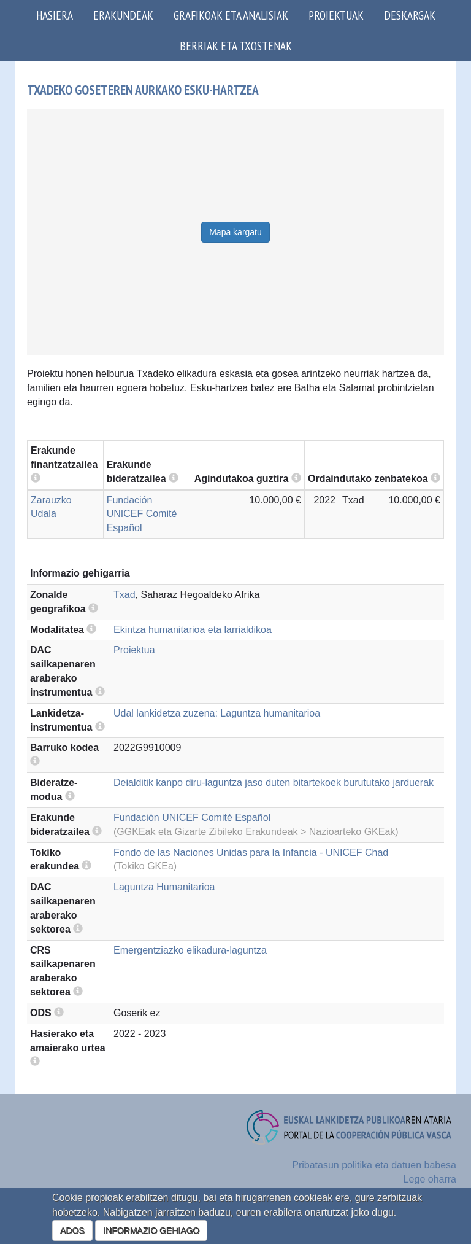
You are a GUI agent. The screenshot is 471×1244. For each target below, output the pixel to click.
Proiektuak (336, 15)
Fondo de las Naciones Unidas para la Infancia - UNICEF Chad (250, 852)
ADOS (72, 1230)
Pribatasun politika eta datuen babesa (374, 1165)
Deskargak (409, 15)
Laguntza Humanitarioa (164, 887)
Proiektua (134, 650)
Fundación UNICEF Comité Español (142, 514)
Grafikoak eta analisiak (231, 15)
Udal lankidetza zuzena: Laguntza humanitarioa (216, 713)
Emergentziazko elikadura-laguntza (190, 950)
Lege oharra (430, 1179)
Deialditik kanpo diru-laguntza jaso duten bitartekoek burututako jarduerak (273, 782)
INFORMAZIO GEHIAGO (151, 1230)
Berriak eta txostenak (236, 45)
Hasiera (54, 15)
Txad (124, 594)
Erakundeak (123, 15)
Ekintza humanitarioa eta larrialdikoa (192, 629)
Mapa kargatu (235, 232)
